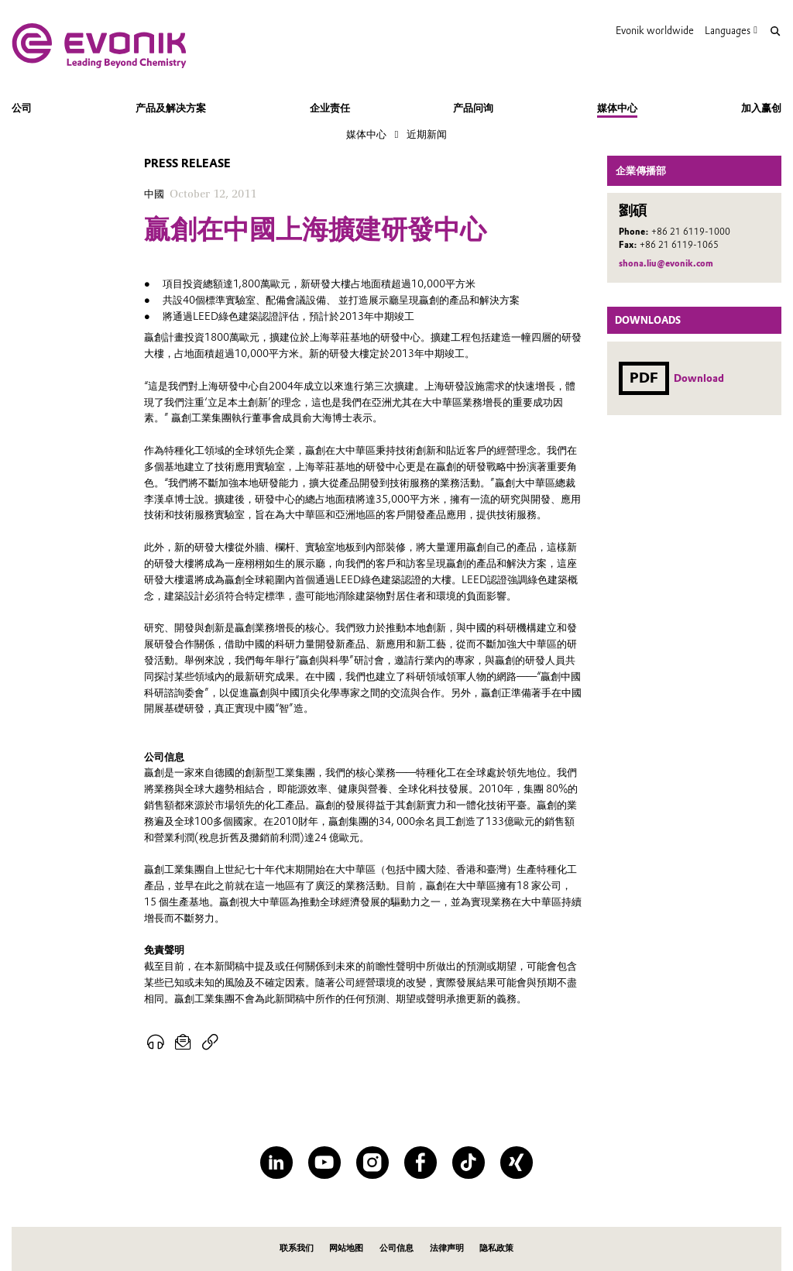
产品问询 (473, 107)
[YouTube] (324, 1162)
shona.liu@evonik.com (666, 263)
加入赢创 (761, 107)
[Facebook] (420, 1162)
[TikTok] (468, 1162)
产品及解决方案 (171, 107)
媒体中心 (617, 107)
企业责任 (330, 107)
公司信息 (396, 1248)
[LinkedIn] (276, 1162)
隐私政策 (496, 1248)
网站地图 (346, 1248)
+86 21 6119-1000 (690, 231)
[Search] (774, 31)
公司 (22, 107)
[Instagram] (372, 1162)
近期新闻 (427, 134)
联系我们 (297, 1248)
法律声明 (447, 1248)
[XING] (516, 1162)
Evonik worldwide (655, 30)
